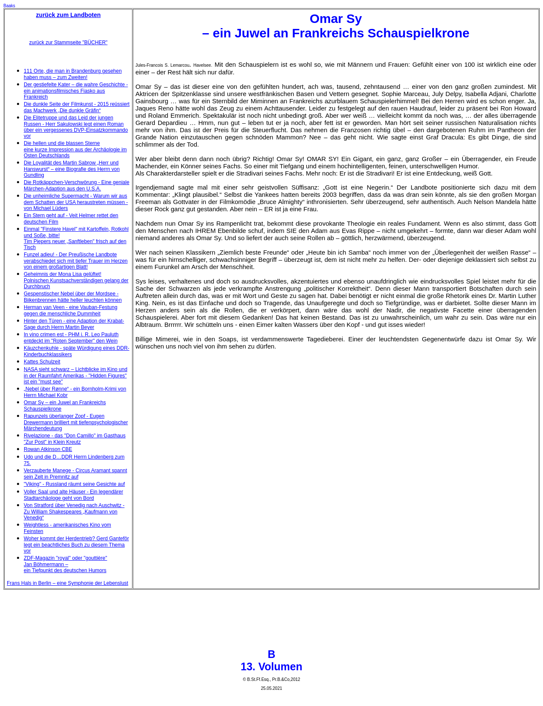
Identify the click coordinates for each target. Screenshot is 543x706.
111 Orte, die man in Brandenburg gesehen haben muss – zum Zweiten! (73, 74)
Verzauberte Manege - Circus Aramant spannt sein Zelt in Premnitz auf (75, 474)
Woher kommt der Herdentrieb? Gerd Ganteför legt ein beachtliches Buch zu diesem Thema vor (76, 545)
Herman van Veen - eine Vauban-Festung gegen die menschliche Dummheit (71, 310)
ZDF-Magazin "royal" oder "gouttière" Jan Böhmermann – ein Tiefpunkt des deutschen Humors (65, 564)
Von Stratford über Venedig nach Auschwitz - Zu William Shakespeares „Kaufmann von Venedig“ (74, 511)
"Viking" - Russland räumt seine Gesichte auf (74, 484)
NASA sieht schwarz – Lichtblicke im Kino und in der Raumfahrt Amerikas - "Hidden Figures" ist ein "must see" (75, 375)
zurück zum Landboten (68, 14)
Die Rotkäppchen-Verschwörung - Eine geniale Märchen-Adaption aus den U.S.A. (76, 185)
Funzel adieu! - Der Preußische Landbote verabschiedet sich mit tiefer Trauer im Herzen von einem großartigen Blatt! (76, 261)
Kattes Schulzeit (42, 362)
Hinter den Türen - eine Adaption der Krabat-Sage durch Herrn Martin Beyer (74, 324)
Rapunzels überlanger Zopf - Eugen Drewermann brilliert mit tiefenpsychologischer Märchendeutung (76, 422)
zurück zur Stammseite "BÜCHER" (68, 42)
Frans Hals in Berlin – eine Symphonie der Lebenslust (67, 583)
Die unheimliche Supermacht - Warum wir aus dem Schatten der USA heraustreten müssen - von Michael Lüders (76, 202)
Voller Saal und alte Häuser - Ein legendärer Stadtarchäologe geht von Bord (73, 495)
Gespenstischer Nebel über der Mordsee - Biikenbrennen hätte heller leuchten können (73, 297)
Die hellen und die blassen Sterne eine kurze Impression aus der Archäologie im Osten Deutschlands (75, 149)
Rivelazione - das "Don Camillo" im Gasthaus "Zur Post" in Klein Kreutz (75, 439)
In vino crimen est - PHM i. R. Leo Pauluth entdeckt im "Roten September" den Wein (71, 338)
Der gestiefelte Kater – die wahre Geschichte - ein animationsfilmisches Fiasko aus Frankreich (76, 91)
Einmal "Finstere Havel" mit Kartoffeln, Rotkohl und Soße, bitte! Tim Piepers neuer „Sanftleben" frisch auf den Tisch (76, 238)
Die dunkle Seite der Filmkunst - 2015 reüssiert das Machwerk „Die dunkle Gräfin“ (76, 107)
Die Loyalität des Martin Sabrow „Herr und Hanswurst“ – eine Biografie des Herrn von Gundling (72, 169)
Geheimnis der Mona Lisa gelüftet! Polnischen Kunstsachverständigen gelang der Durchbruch (76, 280)
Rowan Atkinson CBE (48, 449)
